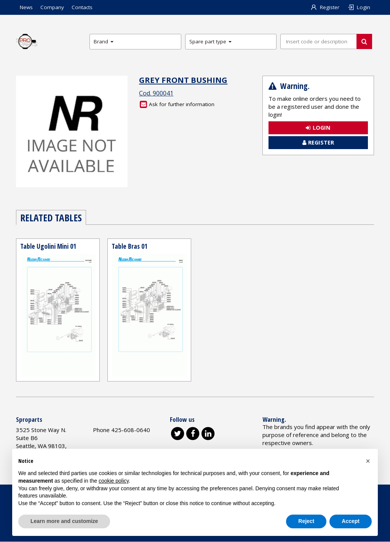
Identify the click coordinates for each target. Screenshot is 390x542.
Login (358, 7)
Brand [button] (103, 41)
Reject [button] (306, 521)
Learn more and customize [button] (64, 521)
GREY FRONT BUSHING (183, 80)
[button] (368, 461)
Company (52, 7)
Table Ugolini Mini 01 (48, 246)
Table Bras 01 (130, 246)
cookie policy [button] (114, 481)
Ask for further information (177, 104)
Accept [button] (351, 521)
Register (325, 7)
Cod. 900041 (156, 93)
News (26, 7)
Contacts (82, 7)
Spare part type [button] (210, 41)
